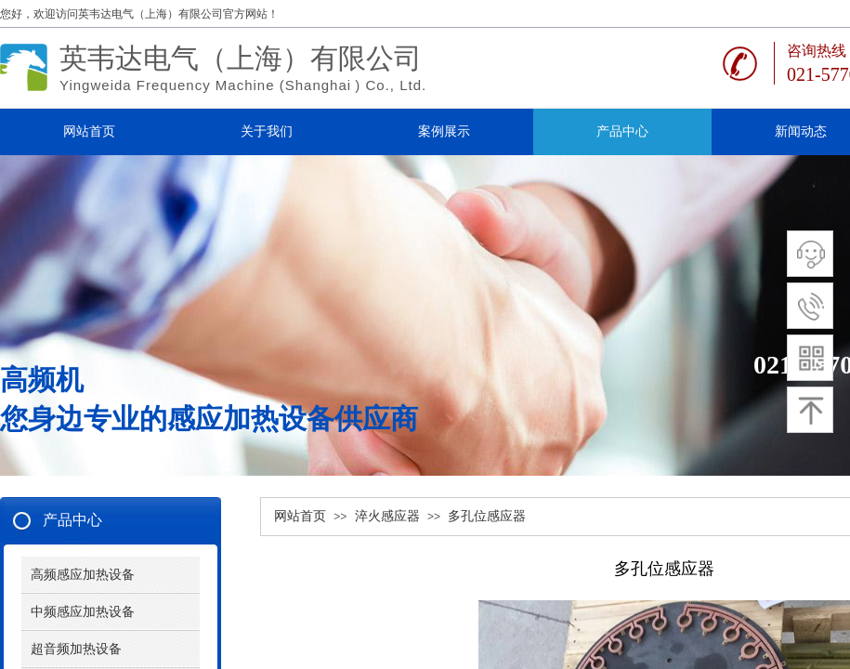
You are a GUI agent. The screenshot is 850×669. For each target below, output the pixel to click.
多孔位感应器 (487, 516)
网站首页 (300, 516)
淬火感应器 (387, 516)
